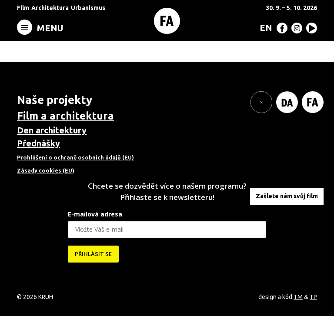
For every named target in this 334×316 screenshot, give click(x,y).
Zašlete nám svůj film (287, 196)
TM (298, 296)
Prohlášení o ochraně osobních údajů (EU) (75, 157)
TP (313, 296)
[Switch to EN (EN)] (264, 27)
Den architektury (52, 130)
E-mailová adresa (95, 214)
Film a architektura (65, 116)
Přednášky (38, 143)
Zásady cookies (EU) (45, 170)
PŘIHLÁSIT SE (93, 254)
